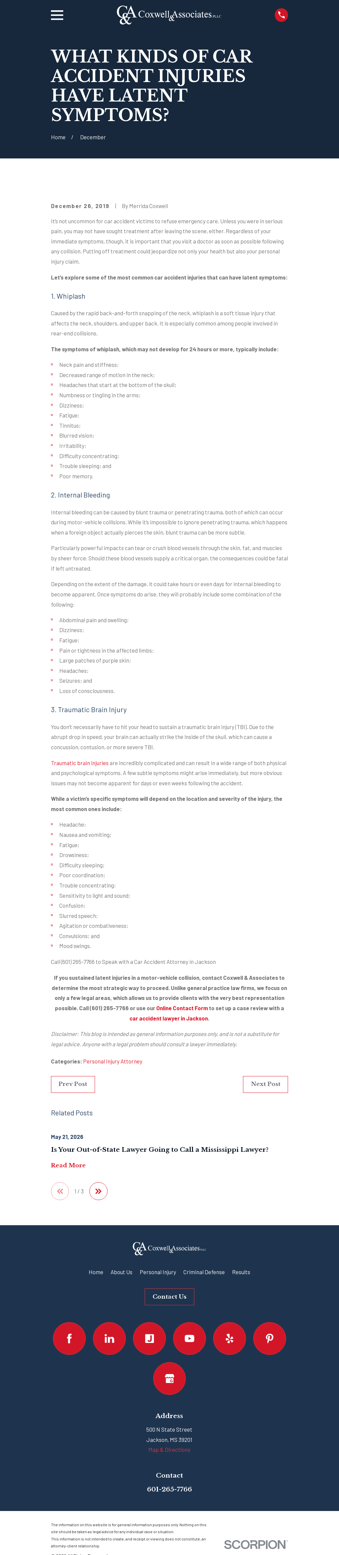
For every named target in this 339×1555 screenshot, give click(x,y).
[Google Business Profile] (169, 1378)
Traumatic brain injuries (80, 762)
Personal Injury (158, 1272)
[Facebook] (69, 1338)
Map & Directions (169, 1450)
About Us (121, 1272)
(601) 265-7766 (78, 961)
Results (241, 1272)
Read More (68, 1166)
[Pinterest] (269, 1338)
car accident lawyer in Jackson (168, 1018)
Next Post (265, 1084)
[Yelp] (229, 1338)
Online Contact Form (182, 1008)
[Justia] (149, 1338)
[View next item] (98, 1191)
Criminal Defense (204, 1272)
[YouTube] (189, 1338)
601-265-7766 (169, 1489)
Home (96, 1272)
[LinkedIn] (109, 1338)
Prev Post (73, 1084)
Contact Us (169, 1296)
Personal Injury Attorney (112, 1061)
